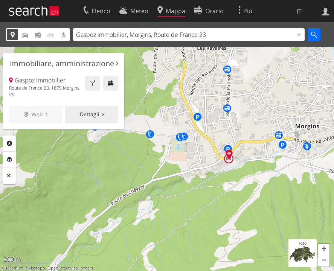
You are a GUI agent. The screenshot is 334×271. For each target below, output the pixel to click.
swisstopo (35, 268)
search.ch (14, 268)
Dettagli (89, 114)
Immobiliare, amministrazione (61, 63)
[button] (323, 249)
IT (299, 11)
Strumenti (9, 176)
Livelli (9, 159)
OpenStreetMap (62, 268)
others (87, 268)
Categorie (9, 143)
